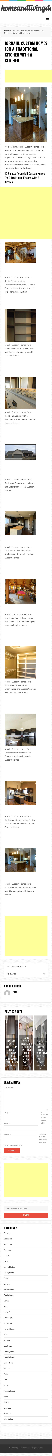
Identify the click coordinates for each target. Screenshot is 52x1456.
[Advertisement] (26, 213)
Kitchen (16, 30)
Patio (6, 1377)
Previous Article (18, 966)
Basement (8, 1242)
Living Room (8, 1366)
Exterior (7, 1287)
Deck (6, 1265)
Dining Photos (9, 1270)
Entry (6, 1281)
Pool (6, 1383)
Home (7, 30)
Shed (6, 1400)
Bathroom (8, 1248)
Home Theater (9, 1332)
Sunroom (7, 1417)
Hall (5, 1310)
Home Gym (8, 1321)
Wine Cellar (8, 1422)
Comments (9, 1088)
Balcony (7, 1236)
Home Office (9, 1327)
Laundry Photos (10, 1355)
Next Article (11, 973)
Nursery (7, 1372)
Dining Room (9, 1276)
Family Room (9, 1298)
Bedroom (7, 1253)
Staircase (7, 1411)
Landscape (8, 1349)
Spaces (6, 1405)
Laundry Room (9, 1360)
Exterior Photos (10, 1293)
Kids (5, 1338)
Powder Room (9, 1394)
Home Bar (8, 1315)
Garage (7, 1304)
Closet (6, 1259)
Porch (6, 1389)
